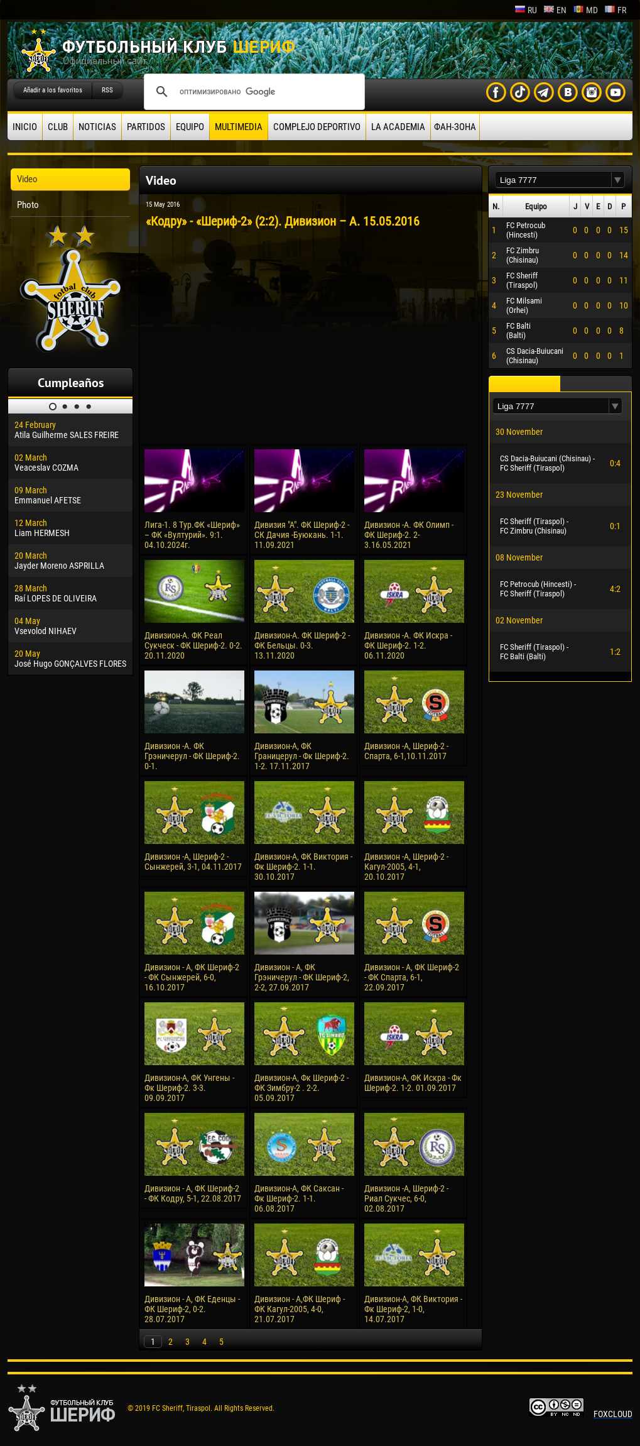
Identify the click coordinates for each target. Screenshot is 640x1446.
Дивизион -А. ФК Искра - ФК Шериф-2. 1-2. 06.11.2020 (408, 645)
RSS (107, 90)
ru (525, 10)
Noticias (97, 127)
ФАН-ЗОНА (455, 127)
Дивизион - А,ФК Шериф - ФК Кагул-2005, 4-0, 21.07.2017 (299, 1309)
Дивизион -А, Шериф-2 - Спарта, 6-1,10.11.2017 (406, 751)
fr (615, 10)
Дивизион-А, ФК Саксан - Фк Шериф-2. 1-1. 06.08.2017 (299, 1198)
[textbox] (553, 180)
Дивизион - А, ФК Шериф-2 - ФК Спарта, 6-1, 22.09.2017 (411, 977)
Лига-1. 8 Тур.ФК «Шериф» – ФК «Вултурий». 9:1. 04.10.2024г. (192, 535)
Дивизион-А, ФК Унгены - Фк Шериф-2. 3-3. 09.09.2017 (189, 1088)
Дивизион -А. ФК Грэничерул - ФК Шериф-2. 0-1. (192, 756)
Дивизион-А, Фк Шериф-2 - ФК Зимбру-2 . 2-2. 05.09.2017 (301, 1088)
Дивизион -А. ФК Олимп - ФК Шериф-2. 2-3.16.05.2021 (408, 535)
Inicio (25, 127)
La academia (398, 127)
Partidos (146, 127)
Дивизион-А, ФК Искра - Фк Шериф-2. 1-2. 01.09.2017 (413, 1083)
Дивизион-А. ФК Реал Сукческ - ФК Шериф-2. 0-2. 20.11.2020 (193, 645)
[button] (618, 180)
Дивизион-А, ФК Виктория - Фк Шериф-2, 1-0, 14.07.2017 (413, 1309)
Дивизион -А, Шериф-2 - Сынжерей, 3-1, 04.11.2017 (193, 862)
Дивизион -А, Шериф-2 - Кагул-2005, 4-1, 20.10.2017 (406, 867)
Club (58, 127)
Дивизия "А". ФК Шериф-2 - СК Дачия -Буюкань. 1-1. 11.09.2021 (301, 535)
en (555, 10)
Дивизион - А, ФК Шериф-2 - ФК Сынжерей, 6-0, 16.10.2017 (191, 977)
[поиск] (252, 91)
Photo (28, 205)
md (585, 10)
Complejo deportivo (317, 127)
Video (27, 179)
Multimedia (239, 127)
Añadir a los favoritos (52, 90)
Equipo (190, 127)
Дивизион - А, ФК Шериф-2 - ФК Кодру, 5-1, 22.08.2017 (192, 1193)
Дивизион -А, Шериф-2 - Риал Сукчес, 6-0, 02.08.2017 (406, 1198)
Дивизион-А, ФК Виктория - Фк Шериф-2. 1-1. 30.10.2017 (303, 867)
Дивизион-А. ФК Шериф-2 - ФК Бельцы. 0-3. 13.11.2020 (302, 645)
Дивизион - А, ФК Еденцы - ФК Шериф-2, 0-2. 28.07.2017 (192, 1309)
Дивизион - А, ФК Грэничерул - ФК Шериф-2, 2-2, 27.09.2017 (301, 977)
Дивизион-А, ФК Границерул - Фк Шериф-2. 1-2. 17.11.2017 (301, 756)
